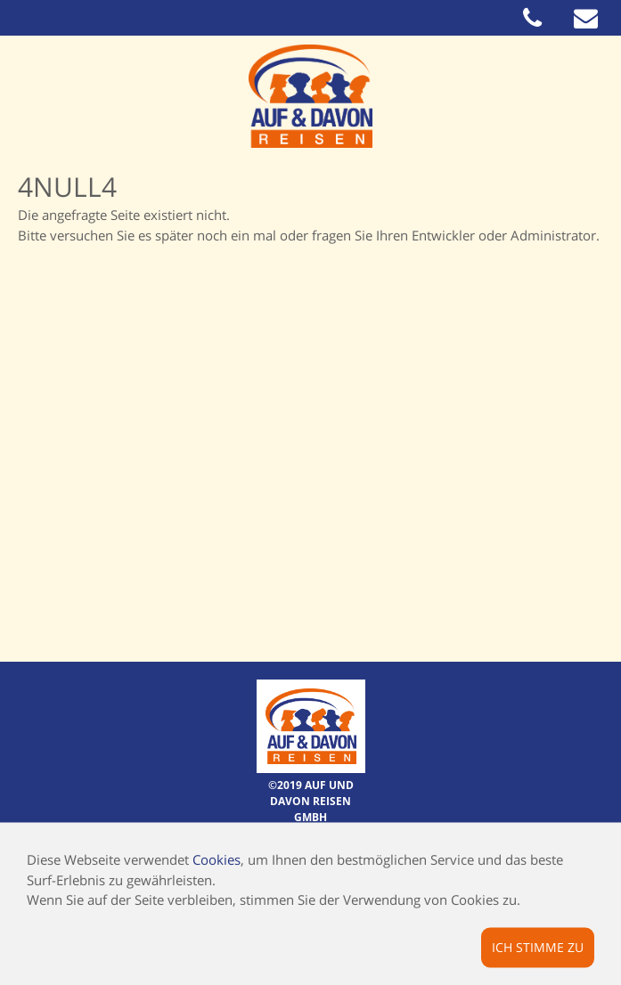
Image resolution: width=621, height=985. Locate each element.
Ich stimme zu (538, 946)
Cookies (216, 859)
